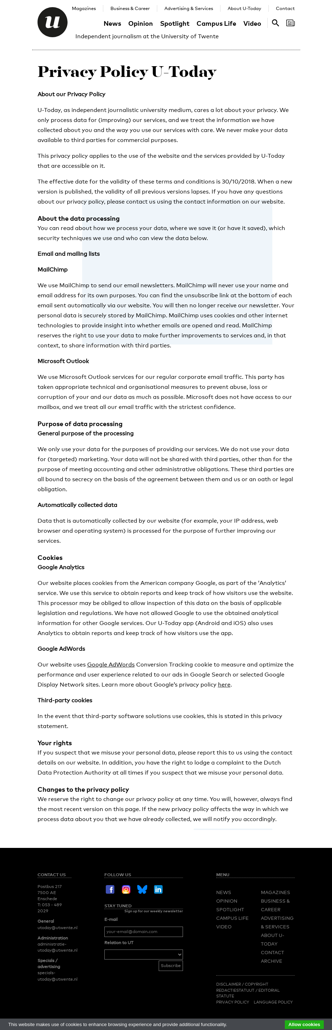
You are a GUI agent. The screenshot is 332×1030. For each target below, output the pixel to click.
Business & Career (130, 8)
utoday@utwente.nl (58, 927)
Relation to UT (118, 942)
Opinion (140, 23)
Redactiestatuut (236, 990)
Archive (271, 961)
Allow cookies (304, 1024)
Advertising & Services (188, 8)
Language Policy (273, 1002)
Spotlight (174, 23)
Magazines (84, 8)
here (224, 684)
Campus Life (216, 23)
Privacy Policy (232, 1002)
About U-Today (244, 8)
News (112, 23)
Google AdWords (111, 664)
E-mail (111, 919)
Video (252, 23)
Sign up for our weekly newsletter (153, 911)
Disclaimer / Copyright (242, 984)
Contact (285, 8)
